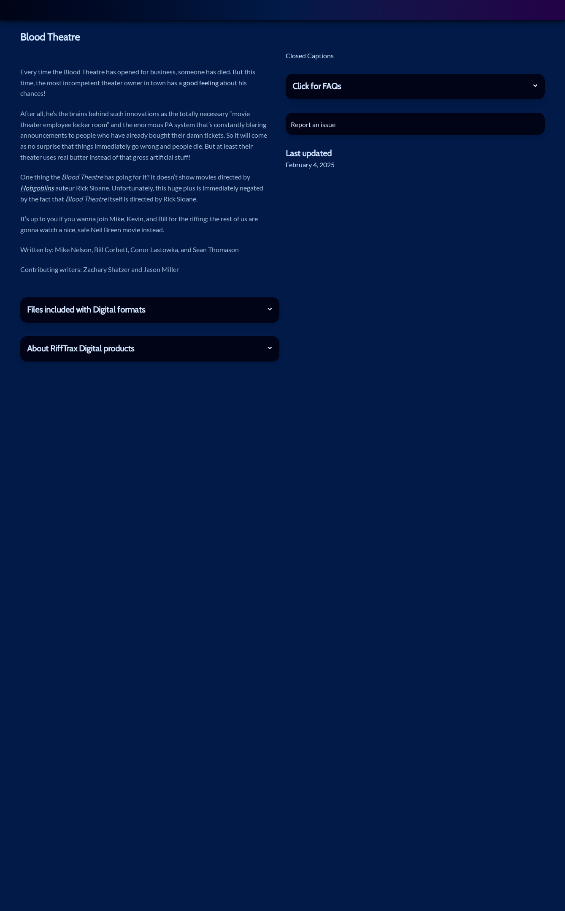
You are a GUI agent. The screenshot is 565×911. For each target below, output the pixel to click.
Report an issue (314, 124)
